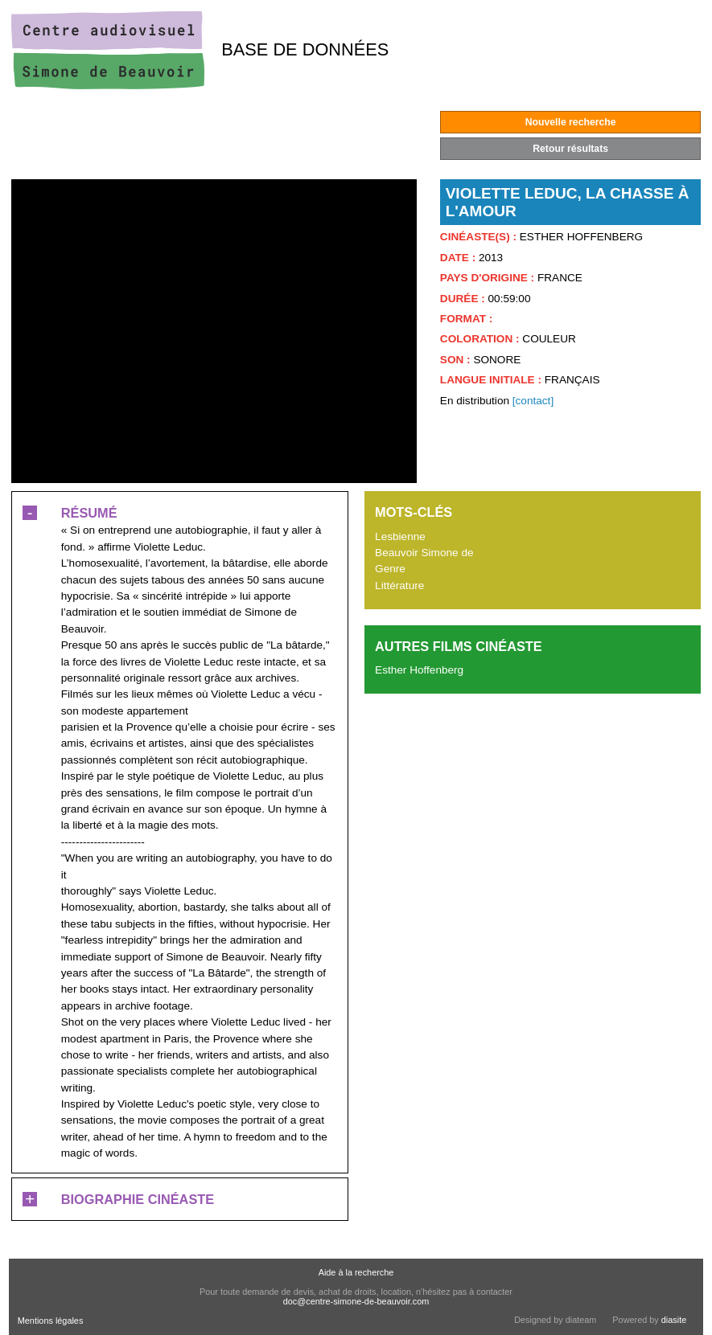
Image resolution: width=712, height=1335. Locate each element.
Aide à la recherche (356, 1272)
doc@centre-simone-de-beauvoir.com (356, 1301)
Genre (390, 569)
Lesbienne (400, 536)
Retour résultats (570, 148)
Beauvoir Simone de (424, 553)
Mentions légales (51, 1320)
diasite (673, 1320)
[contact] (533, 401)
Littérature (399, 585)
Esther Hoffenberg (419, 670)
